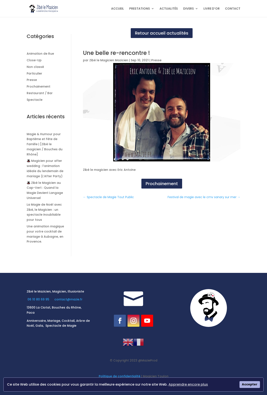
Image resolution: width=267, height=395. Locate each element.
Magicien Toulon (155, 376)
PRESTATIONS (139, 9)
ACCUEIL (117, 9)
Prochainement (38, 86)
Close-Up (34, 60)
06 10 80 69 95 (39, 299)
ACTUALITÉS (169, 9)
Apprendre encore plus (188, 384)
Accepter (249, 384)
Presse (32, 80)
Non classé (35, 67)
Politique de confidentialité (119, 376)
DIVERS (188, 9)
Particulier (34, 73)
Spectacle (34, 100)
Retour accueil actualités (161, 33)
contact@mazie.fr (68, 299)
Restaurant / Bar (40, 93)
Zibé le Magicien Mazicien (108, 60)
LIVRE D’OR (211, 9)
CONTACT (232, 9)
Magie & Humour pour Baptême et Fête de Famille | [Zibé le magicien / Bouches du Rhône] (44, 144)
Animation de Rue (40, 53)
